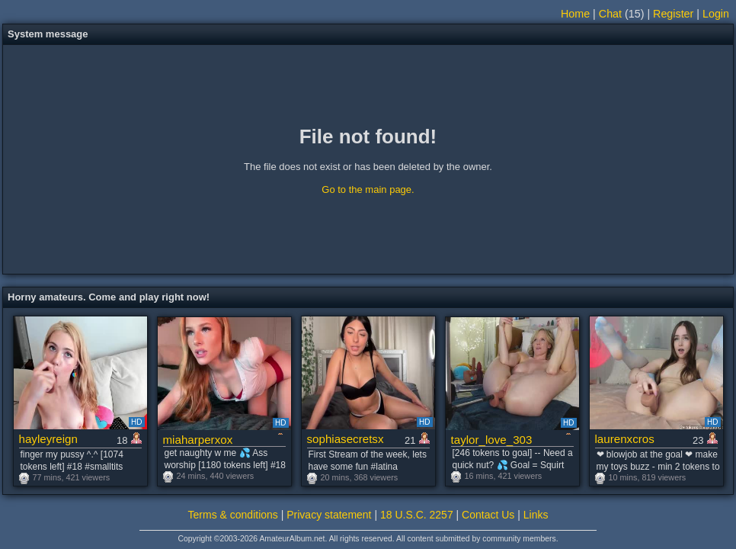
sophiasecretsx (345, 438)
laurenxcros (624, 438)
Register (673, 14)
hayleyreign (48, 438)
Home (575, 14)
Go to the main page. (368, 189)
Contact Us (488, 515)
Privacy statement (328, 515)
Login (715, 14)
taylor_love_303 (492, 439)
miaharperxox (198, 439)
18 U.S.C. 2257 (416, 515)
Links (536, 515)
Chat (610, 14)
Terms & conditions (233, 515)
